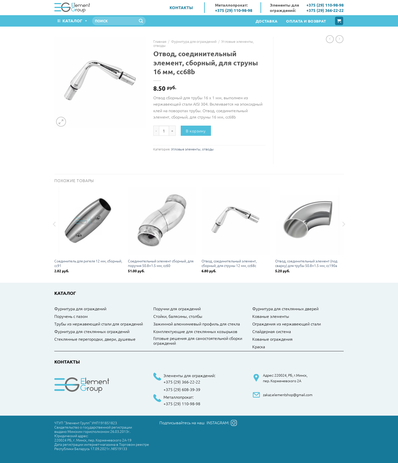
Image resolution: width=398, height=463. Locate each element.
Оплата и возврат (306, 21)
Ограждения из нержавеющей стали (286, 323)
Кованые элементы (270, 316)
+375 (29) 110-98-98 (233, 10)
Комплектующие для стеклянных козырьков (195, 331)
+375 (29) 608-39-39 (181, 389)
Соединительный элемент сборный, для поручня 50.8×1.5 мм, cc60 (160, 263)
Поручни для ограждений (177, 308)
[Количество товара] (164, 131)
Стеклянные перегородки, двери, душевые (95, 339)
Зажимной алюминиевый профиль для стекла (196, 323)
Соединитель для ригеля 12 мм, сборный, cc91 (88, 263)
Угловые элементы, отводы (192, 149)
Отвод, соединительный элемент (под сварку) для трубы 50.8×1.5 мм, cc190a (306, 263)
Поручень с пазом (71, 316)
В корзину (196, 130)
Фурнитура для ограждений (194, 41)
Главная (159, 41)
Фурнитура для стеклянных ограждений (91, 331)
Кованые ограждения (272, 339)
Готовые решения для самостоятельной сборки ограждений (197, 341)
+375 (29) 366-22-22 (325, 10)
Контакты (181, 7)
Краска (258, 346)
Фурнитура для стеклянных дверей (285, 308)
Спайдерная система (271, 331)
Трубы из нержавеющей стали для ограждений (98, 323)
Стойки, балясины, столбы (177, 316)
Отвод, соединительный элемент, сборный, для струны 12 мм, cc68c (229, 263)
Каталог (75, 20)
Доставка (266, 21)
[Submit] (141, 21)
